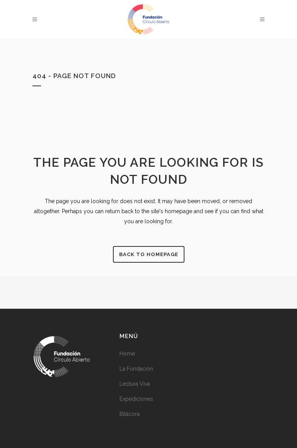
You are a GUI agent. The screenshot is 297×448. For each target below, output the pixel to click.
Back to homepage (148, 254)
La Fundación (136, 369)
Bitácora (129, 414)
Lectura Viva (134, 384)
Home (127, 354)
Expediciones (136, 399)
